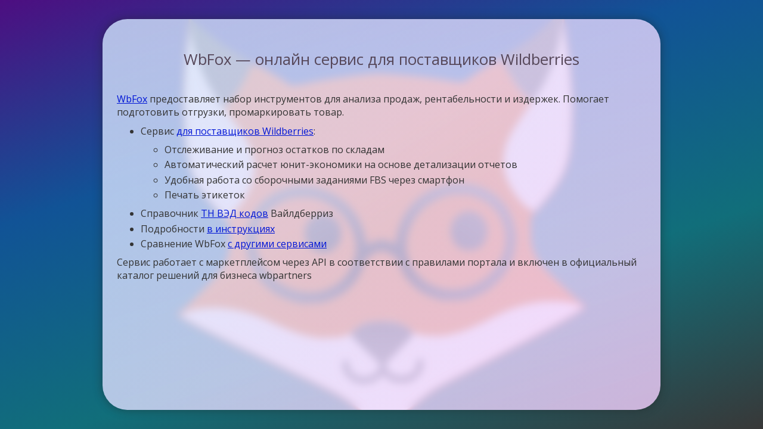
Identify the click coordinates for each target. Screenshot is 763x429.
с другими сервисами (277, 243)
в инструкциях (241, 228)
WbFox (132, 98)
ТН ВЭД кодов (234, 213)
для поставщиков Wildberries (245, 131)
